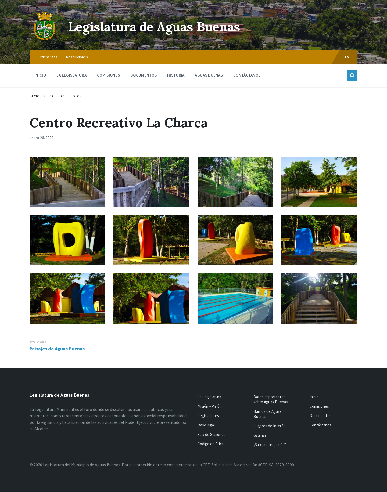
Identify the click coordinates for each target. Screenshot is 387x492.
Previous (38, 342)
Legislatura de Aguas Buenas (157, 26)
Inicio (35, 96)
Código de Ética (211, 443)
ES (347, 57)
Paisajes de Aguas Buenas (57, 349)
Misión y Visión (210, 406)
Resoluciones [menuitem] (77, 57)
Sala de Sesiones (211, 434)
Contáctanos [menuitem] (246, 75)
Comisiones (319, 406)
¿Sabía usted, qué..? (269, 444)
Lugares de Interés (269, 425)
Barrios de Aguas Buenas (267, 414)
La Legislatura (209, 396)
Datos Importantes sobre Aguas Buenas (270, 399)
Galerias (260, 435)
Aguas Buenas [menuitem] (209, 75)
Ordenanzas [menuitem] (47, 57)
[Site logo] (45, 39)
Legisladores (208, 415)
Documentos (320, 415)
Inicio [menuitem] (40, 75)
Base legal (206, 425)
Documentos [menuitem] (143, 75)
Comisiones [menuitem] (108, 75)
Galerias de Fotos (65, 96)
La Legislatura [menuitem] (71, 75)
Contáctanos (320, 425)
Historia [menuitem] (175, 75)
